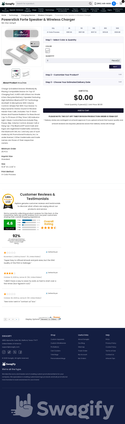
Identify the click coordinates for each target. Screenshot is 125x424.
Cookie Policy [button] (111, 347)
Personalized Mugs (58, 358)
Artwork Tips (110, 358)
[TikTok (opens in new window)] (9, 352)
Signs (110, 10)
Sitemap (81, 347)
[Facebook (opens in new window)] (20, 352)
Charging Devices (28, 15)
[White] (47, 50)
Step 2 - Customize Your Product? (62, 74)
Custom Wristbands (58, 343)
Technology (49, 10)
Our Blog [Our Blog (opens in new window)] (81, 343)
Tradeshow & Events (118, 10)
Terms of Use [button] (111, 351)
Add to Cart (83, 110)
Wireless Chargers (45, 15)
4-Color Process (53, 32)
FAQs (108, 339)
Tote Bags (54, 354)
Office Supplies (28, 10)
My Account (82, 354)
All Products (5, 10)
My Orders (82, 358)
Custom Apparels (57, 339)
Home (3, 15)
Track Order (82, 351)
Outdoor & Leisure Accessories (62, 10)
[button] (114, 3)
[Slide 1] (26, 73)
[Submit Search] (90, 3)
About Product (14, 82)
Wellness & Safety (84, 10)
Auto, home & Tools (95, 10)
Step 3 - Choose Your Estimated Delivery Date (68, 82)
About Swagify (83, 339)
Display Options (32, 319)
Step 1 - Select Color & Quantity (61, 40)
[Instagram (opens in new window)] (4, 352)
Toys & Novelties (75, 10)
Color (49, 46)
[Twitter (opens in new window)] (15, 352)
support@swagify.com (10, 347)
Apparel (12, 10)
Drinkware (19, 10)
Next (115, 67)
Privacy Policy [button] (111, 343)
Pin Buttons (55, 347)
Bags (34, 10)
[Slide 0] (15, 73)
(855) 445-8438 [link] (102, 3)
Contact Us (110, 354)
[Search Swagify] (54, 3)
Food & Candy (40, 10)
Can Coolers (103, 10)
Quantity (50, 56)
